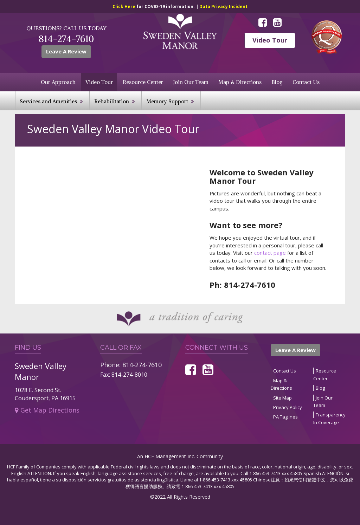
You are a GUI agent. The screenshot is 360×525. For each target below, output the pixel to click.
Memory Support (167, 101)
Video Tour (269, 40)
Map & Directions (240, 82)
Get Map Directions (47, 410)
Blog (277, 82)
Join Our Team (190, 82)
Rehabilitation (111, 101)
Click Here (124, 6)
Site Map (282, 398)
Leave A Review (66, 51)
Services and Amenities (48, 101)
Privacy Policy (287, 407)
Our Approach (58, 82)
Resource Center (143, 82)
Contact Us (306, 82)
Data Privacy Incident (223, 6)
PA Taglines (285, 417)
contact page (270, 252)
